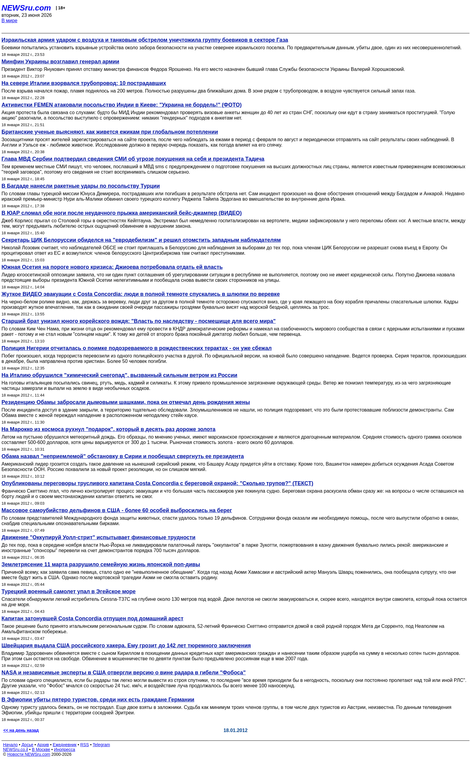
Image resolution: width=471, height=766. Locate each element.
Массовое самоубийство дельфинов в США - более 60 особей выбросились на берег (117, 510)
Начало (10, 744)
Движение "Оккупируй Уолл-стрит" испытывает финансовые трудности (99, 537)
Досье (27, 744)
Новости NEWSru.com (28, 754)
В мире (9, 20)
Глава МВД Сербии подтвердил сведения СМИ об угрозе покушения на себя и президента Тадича (133, 159)
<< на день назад (21, 730)
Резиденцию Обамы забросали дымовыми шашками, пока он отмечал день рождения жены (126, 402)
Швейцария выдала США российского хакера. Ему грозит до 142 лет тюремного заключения (126, 646)
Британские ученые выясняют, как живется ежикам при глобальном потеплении (110, 132)
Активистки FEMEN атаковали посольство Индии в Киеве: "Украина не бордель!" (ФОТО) (122, 105)
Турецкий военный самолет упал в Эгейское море (69, 591)
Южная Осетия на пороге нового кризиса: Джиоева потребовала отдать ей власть (112, 267)
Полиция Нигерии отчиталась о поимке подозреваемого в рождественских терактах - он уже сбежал (137, 348)
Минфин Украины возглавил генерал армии (60, 62)
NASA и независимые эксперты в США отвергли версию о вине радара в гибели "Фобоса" (124, 673)
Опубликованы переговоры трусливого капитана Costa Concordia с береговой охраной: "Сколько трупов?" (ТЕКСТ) (157, 483)
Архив (43, 744)
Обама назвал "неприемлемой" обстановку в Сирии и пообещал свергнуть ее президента (123, 456)
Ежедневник (65, 744)
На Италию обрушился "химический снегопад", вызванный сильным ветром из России (119, 375)
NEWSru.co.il (15, 749)
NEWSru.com (26, 7)
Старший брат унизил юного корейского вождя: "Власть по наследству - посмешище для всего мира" (139, 321)
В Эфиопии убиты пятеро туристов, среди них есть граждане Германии (98, 700)
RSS (84, 744)
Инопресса (64, 749)
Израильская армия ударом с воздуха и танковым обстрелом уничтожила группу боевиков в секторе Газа (145, 40)
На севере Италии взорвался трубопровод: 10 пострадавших (84, 83)
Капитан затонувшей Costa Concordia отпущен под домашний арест (92, 619)
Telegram (101, 744)
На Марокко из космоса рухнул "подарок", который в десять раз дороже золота (108, 429)
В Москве (41, 749)
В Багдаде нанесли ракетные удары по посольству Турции (81, 186)
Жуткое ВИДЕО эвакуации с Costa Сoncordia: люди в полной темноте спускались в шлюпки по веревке (141, 294)
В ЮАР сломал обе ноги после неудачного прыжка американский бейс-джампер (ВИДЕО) (122, 213)
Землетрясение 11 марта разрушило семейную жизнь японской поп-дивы (101, 564)
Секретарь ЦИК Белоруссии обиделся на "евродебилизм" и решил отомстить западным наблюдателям (141, 240)
